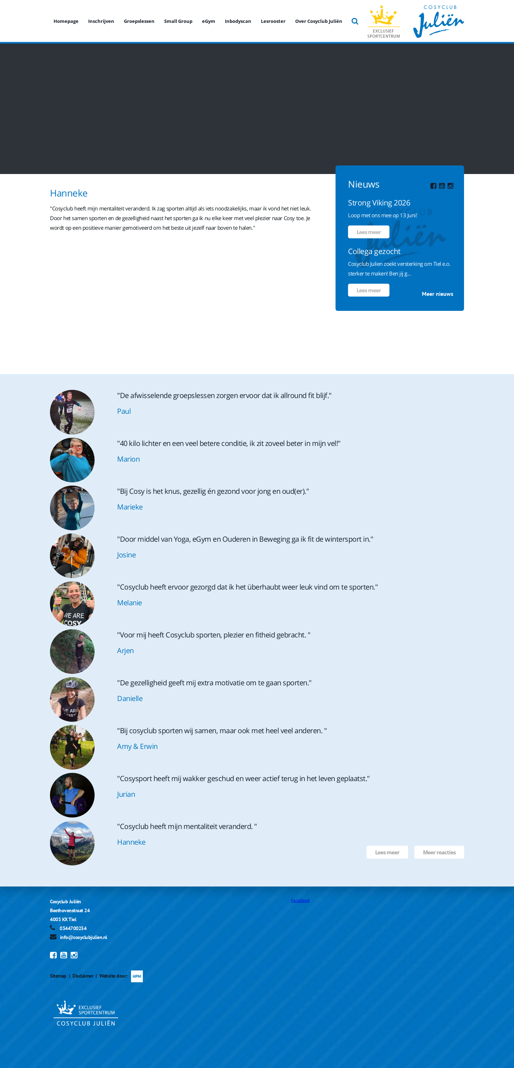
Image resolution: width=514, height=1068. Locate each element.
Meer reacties (439, 852)
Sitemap (58, 976)
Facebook (300, 900)
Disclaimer (82, 976)
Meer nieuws (437, 293)
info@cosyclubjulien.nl (83, 937)
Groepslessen (139, 21)
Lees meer (369, 231)
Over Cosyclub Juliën (318, 21)
